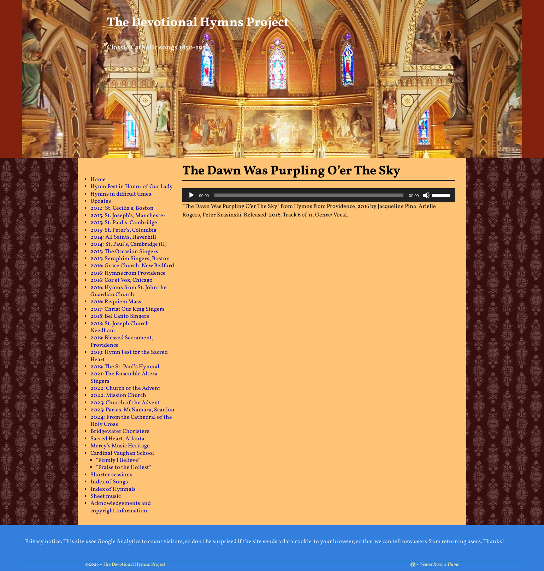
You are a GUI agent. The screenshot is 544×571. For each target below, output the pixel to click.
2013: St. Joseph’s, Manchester (128, 216)
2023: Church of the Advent (125, 403)
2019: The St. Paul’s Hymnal (124, 367)
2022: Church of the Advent (125, 388)
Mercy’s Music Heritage (120, 446)
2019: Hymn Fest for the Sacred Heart (129, 356)
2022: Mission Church (118, 395)
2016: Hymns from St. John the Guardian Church (128, 291)
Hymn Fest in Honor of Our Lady (131, 187)
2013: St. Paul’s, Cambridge (123, 223)
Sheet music (105, 496)
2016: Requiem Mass (115, 302)
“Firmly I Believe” (118, 460)
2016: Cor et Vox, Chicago (121, 280)
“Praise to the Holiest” (123, 467)
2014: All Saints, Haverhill (123, 237)
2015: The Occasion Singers (124, 252)
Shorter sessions (111, 475)
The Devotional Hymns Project (198, 23)
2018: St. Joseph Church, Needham (120, 327)
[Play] (191, 195)
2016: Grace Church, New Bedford (132, 266)
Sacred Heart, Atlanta (117, 439)
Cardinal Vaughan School (122, 453)
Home (98, 180)
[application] (319, 195)
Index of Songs (109, 482)
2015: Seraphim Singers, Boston (130, 259)
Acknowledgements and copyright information (120, 507)
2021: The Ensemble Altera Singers (124, 377)
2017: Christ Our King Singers (127, 309)
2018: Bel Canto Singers (119, 316)
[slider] (308, 195)
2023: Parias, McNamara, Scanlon (132, 410)
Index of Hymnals (113, 489)
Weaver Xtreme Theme (439, 564)
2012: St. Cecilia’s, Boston (122, 208)
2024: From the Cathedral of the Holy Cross (131, 421)
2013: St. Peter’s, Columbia (123, 230)
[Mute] (426, 195)
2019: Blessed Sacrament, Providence (121, 341)
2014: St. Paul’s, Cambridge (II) (128, 244)
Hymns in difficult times (120, 194)
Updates (100, 201)
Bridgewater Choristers (119, 431)
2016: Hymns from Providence (128, 273)
